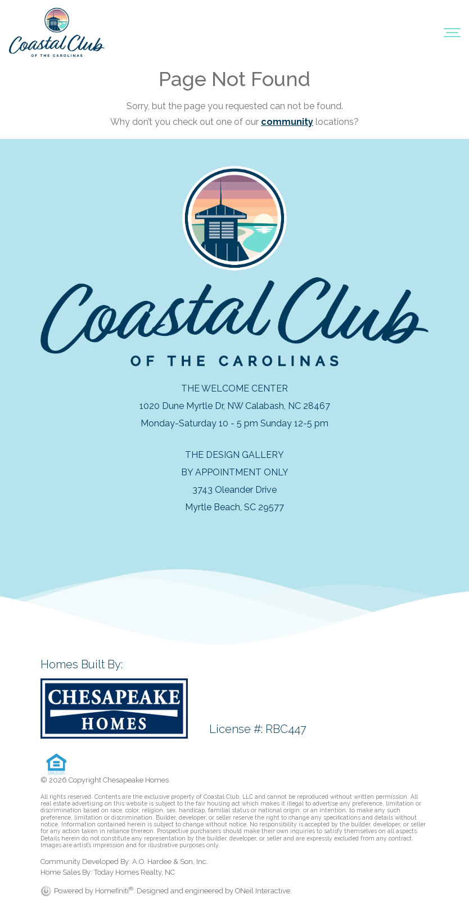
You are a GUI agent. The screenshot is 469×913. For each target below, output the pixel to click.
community (287, 121)
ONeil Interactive (262, 891)
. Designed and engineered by (184, 891)
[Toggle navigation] (452, 32)
